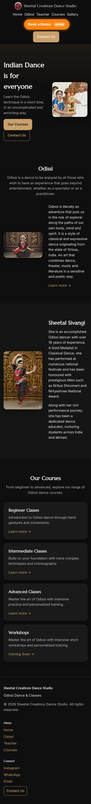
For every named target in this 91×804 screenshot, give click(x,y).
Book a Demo (40, 24)
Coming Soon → (21, 654)
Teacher (43, 14)
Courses (58, 14)
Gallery (72, 14)
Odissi (29, 14)
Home (17, 14)
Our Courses (18, 124)
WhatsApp (12, 775)
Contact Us (46, 37)
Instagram (11, 768)
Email (8, 781)
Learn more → (59, 285)
